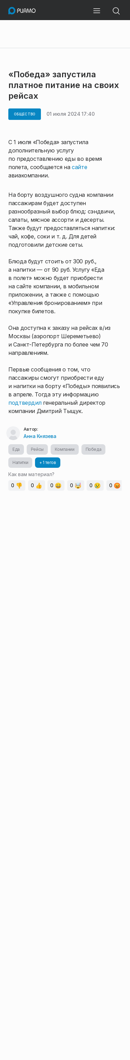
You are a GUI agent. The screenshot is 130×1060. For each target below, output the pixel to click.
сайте (79, 167)
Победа (94, 449)
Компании (65, 449)
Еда (16, 449)
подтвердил (25, 402)
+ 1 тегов (47, 462)
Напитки (20, 462)
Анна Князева (40, 436)
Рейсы (37, 449)
